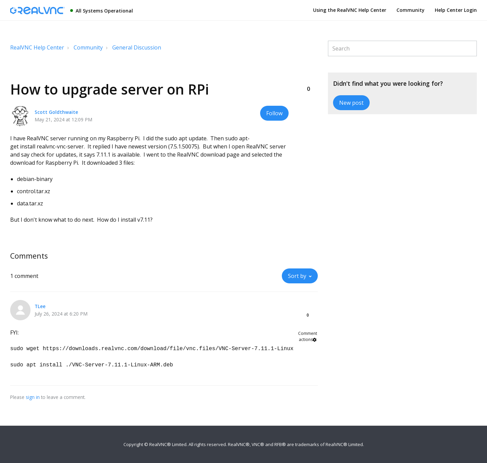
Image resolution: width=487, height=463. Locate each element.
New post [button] (351, 102)
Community (410, 10)
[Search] (402, 48)
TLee (40, 306)
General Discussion (136, 47)
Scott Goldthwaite (56, 112)
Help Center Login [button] (456, 10)
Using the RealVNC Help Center (349, 10)
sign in (33, 397)
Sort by (297, 276)
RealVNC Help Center (37, 47)
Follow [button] (274, 113)
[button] (308, 78)
